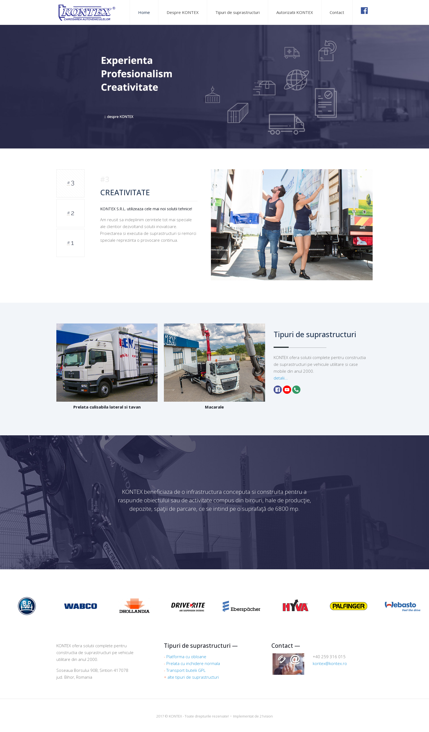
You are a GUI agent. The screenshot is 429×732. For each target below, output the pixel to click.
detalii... (281, 378)
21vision (266, 716)
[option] (231, 225)
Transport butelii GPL (185, 670)
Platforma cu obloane (186, 656)
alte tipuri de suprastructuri (193, 677)
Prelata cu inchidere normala (193, 663)
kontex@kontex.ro (330, 663)
